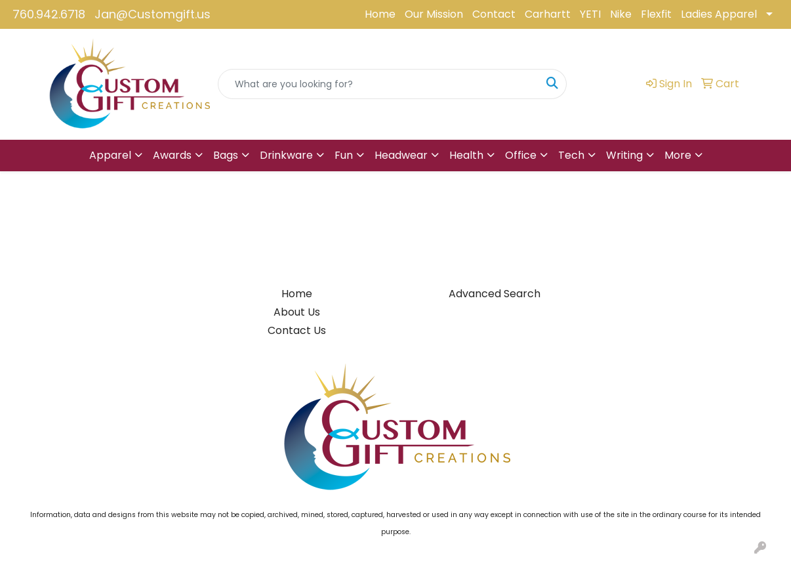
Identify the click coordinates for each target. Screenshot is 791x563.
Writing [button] (624, 155)
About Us (297, 312)
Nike (621, 14)
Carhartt (548, 14)
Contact (494, 14)
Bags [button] (225, 155)
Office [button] (521, 155)
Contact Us (297, 330)
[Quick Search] (379, 84)
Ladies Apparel (719, 14)
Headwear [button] (401, 155)
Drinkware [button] (286, 155)
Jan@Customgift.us (152, 14)
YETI (590, 14)
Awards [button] (172, 155)
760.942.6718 (48, 14)
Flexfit (656, 14)
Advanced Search (494, 293)
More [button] (677, 155)
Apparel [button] (110, 155)
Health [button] (466, 155)
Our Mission (434, 14)
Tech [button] (571, 155)
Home (380, 14)
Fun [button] (344, 155)
